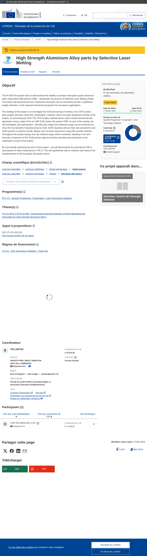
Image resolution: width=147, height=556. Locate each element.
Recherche (100, 33)
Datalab (89, 33)
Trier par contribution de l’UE (49, 415)
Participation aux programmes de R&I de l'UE (30, 396)
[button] (84, 15)
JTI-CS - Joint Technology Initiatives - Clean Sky (25, 251)
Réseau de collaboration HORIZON (26, 398)
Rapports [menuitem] (42, 72)
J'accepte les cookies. (110, 545)
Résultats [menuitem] (56, 72)
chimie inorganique (58, 169)
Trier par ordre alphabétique (16, 414)
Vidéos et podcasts (62, 33)
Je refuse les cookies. (110, 551)
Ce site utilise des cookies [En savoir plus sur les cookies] (21, 547)
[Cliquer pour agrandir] (94, 424)
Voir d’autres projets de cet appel (18, 235)
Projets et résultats (42, 33)
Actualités (78, 33)
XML (17, 469)
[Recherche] (136, 15)
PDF (44, 469)
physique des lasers (71, 174)
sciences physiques (34, 174)
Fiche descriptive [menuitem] (10, 72)
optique (52, 174)
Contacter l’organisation (21, 393)
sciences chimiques (34, 169)
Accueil (6, 33)
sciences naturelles (11, 169)
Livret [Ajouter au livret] (121, 449)
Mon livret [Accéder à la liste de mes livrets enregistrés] (137, 449)
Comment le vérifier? (57, 2)
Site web (41, 393)
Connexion (69, 15)
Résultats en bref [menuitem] (27, 72)
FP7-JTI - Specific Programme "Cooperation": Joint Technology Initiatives (37, 198)
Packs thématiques (22, 33)
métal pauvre (79, 169)
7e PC (38, 40)
